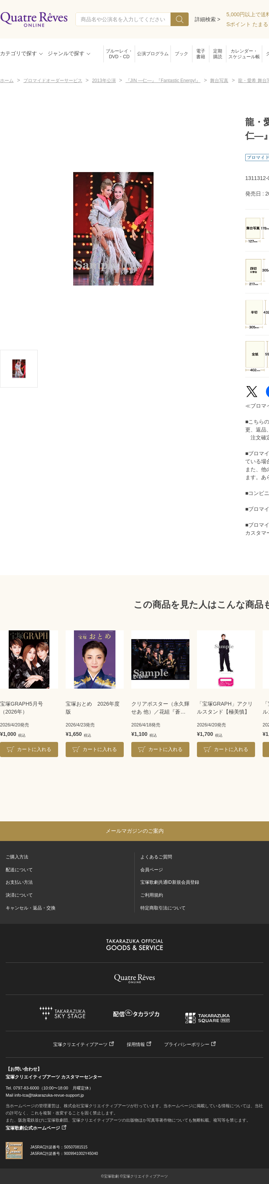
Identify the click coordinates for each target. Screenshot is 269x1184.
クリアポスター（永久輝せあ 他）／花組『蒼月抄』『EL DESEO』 (160, 708)
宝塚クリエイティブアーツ (80, 1044)
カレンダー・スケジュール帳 (244, 53)
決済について (19, 895)
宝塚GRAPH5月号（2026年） (21, 708)
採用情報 (136, 1044)
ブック (181, 53)
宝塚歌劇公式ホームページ (33, 1128)
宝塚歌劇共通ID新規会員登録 (169, 882)
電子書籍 (200, 53)
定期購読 (217, 53)
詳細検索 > (207, 19)
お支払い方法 (19, 882)
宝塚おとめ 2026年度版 (93, 708)
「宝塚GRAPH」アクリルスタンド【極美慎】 (225, 708)
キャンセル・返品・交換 (30, 908)
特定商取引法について (163, 908)
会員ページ (151, 869)
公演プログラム (153, 53)
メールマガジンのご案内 (135, 831)
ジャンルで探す (66, 53)
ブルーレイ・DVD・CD (119, 53)
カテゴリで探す (18, 53)
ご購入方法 (17, 857)
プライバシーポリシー (186, 1044)
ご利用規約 (151, 895)
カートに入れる (34, 749)
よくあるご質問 (156, 857)
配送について (19, 869)
